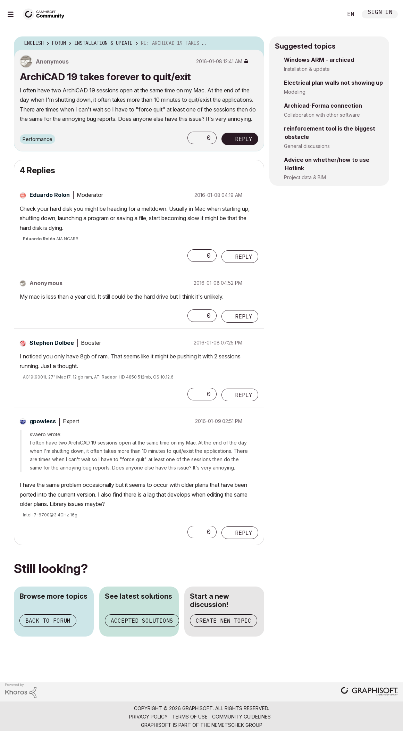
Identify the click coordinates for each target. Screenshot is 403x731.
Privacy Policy (148, 717)
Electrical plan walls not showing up (333, 82)
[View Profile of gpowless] (43, 421)
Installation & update (307, 69)
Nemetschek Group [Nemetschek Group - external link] (236, 725)
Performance (37, 139)
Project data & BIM (305, 177)
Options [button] (254, 43)
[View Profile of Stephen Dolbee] (52, 342)
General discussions (307, 146)
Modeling (294, 92)
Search (330, 14)
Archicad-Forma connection (323, 105)
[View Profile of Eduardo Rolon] (50, 194)
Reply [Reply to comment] (243, 256)
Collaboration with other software (322, 115)
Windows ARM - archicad (319, 59)
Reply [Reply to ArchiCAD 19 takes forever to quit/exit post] (243, 138)
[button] (194, 138)
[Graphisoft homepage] (369, 691)
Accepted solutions (142, 620)
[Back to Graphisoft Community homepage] (46, 13)
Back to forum (47, 620)
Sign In (380, 12)
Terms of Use (190, 717)
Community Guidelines (241, 717)
